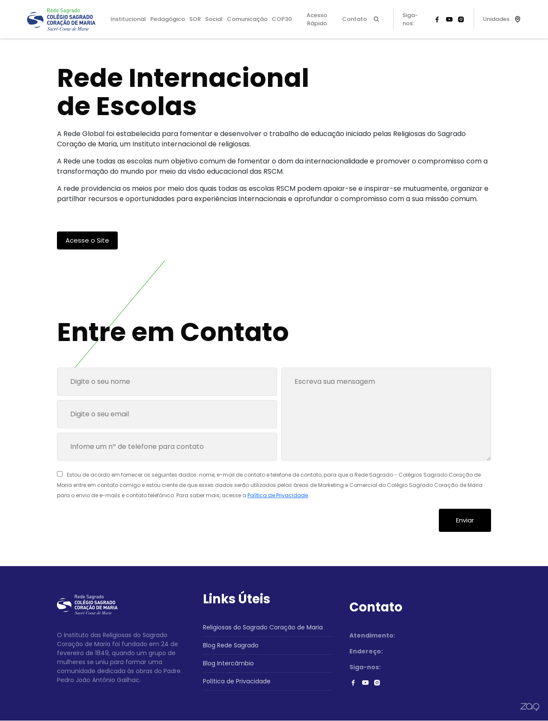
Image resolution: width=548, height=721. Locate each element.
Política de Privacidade (277, 495)
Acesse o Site (87, 240)
